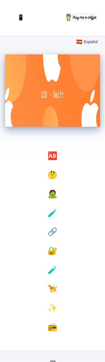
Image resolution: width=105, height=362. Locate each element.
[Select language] (87, 42)
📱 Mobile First (20, 18)
